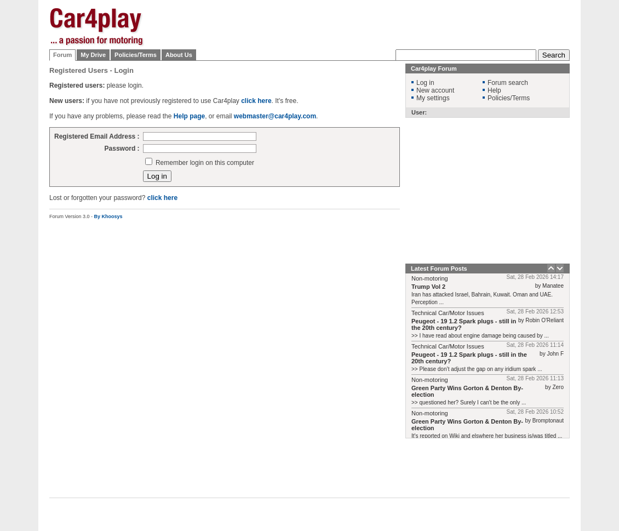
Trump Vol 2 (428, 286)
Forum (62, 55)
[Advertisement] (370, 55)
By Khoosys (108, 216)
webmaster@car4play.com (275, 116)
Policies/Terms (135, 55)
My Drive (93, 55)
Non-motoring (429, 278)
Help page (189, 116)
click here (162, 198)
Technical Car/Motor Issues (447, 313)
